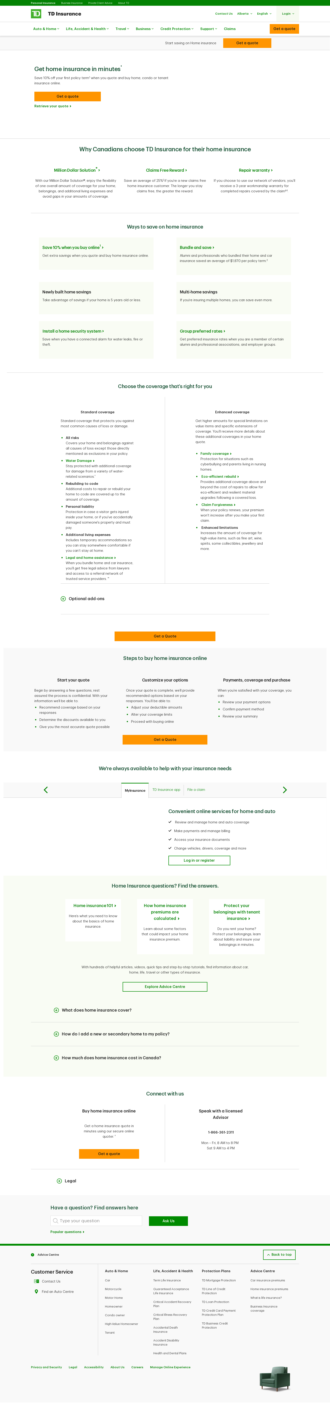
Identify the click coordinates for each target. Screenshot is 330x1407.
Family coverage (215, 439)
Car (107, 1260)
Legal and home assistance (89, 543)
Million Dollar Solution (75, 159)
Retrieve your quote (51, 95)
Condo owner (115, 1295)
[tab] (135, 775)
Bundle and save (196, 233)
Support (208, 29)
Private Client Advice (100, 3)
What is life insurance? (266, 1277)
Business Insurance (71, 3)
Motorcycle (113, 1268)
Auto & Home (46, 29)
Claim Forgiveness (217, 490)
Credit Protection (176, 29)
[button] (224, 14)
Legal (73, 1347)
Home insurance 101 (93, 891)
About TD (123, 3)
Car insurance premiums (267, 1260)
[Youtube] (45, 1391)
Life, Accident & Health (87, 29)
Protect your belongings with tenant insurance (237, 897)
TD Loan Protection (215, 1281)
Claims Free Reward (165, 159)
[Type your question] (96, 1200)
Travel (122, 29)
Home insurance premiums (269, 1268)
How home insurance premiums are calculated (165, 897)
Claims (230, 29)
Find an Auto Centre (55, 1271)
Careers (137, 1347)
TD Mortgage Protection (219, 1260)
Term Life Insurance (167, 1260)
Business (145, 29)
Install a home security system (71, 316)
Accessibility (94, 1347)
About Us (117, 1347)
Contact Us (48, 1261)
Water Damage (79, 446)
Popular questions (67, 1212)
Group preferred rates (201, 316)
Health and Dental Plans (170, 1333)
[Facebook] (35, 1391)
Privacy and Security (46, 1347)
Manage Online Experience (170, 1347)
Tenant (110, 1312)
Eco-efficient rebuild (218, 461)
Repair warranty (254, 159)
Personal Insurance (43, 3)
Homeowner (114, 1286)
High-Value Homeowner (121, 1303)
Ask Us (168, 1201)
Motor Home (114, 1277)
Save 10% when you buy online (71, 233)
